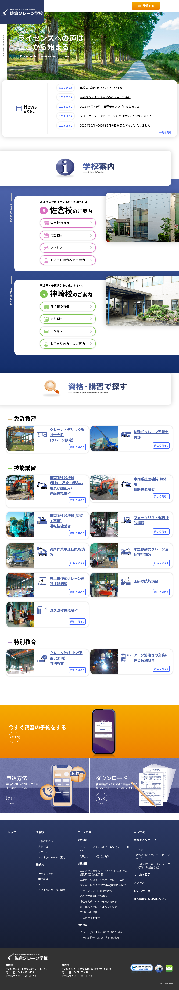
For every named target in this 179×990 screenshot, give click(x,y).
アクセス (43, 852)
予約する (146, 5)
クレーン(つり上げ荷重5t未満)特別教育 (101, 932)
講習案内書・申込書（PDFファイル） (153, 856)
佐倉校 (61, 209)
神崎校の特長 (45, 873)
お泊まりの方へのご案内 (51, 857)
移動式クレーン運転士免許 (94, 856)
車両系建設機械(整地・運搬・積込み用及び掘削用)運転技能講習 (103, 872)
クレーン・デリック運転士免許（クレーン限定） (104, 849)
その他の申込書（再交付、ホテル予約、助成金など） (153, 865)
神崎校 (61, 293)
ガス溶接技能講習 (90, 917)
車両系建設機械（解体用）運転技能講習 (102, 879)
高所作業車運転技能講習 (93, 896)
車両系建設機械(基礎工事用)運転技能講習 (103, 885)
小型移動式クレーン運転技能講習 (98, 901)
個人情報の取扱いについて (150, 899)
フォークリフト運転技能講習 (96, 890)
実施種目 (43, 846)
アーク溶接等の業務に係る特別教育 (99, 937)
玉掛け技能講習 (88, 912)
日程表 (140, 849)
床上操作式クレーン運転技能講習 (98, 907)
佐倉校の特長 (45, 841)
